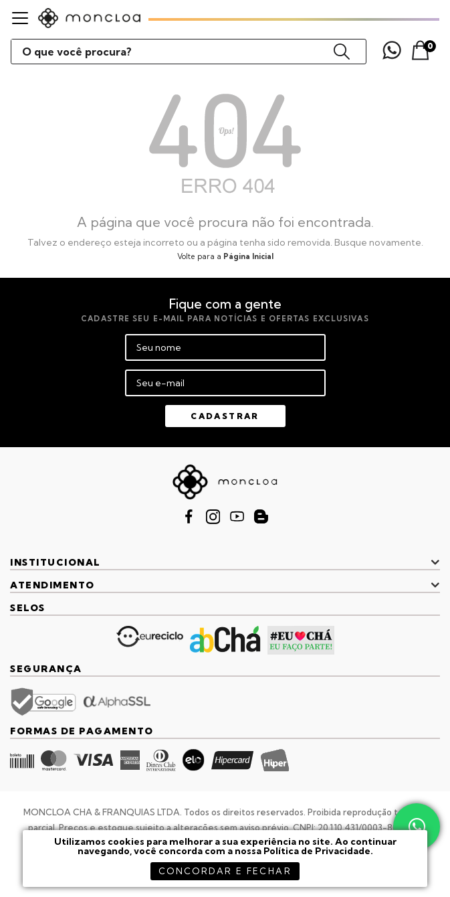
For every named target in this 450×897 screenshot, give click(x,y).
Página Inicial (248, 256)
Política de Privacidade (316, 851)
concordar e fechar (225, 871)
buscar (342, 52)
